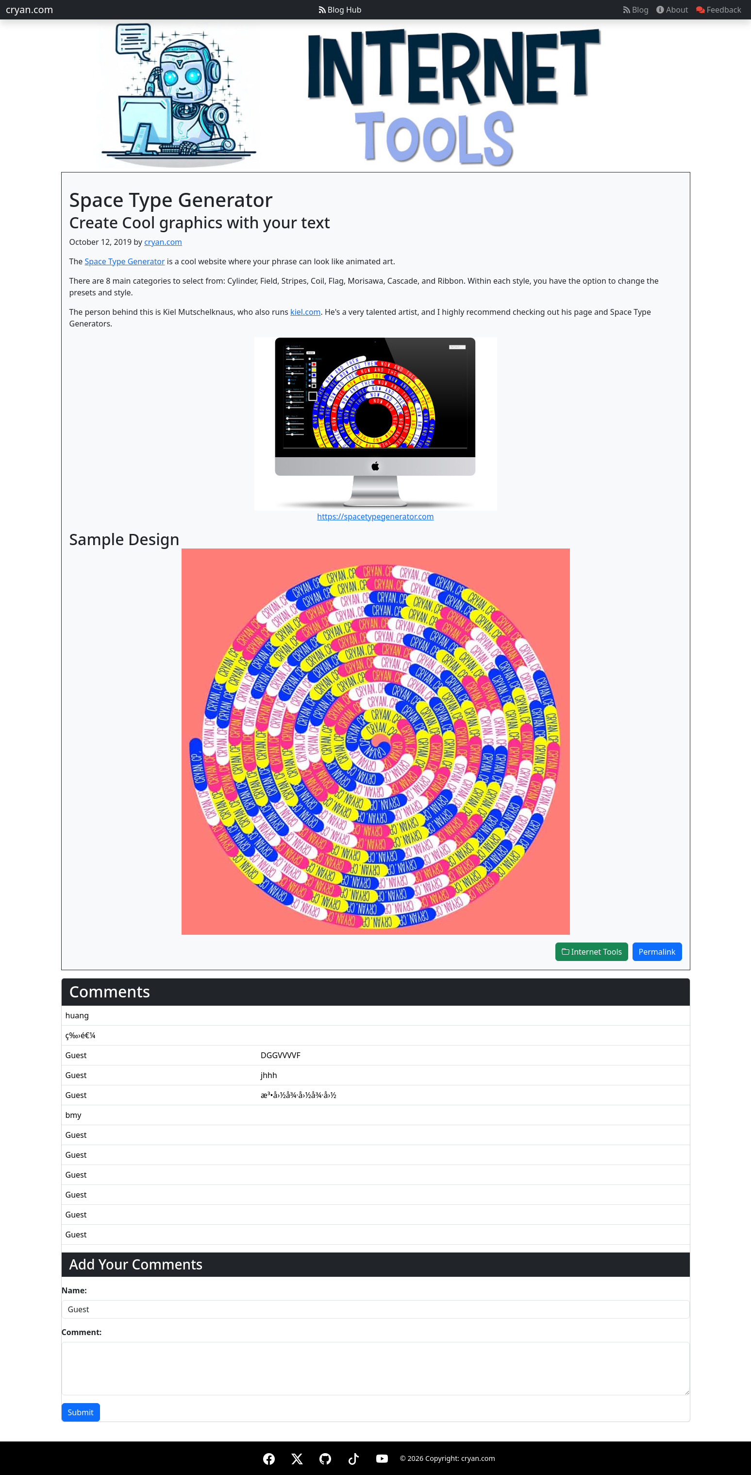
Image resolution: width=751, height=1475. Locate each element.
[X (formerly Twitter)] (297, 1457)
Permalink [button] (657, 951)
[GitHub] (325, 1457)
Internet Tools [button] (592, 951)
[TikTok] (353, 1457)
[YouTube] (382, 1457)
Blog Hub (340, 9)
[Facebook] (269, 1457)
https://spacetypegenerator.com (375, 516)
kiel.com (305, 312)
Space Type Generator (124, 261)
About (672, 9)
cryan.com (29, 9)
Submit (81, 1412)
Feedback (718, 9)
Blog (636, 9)
